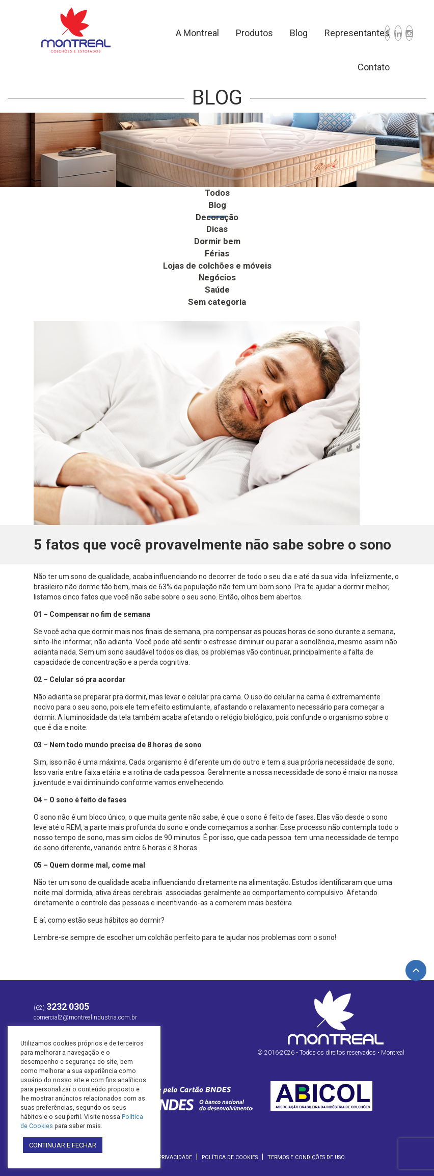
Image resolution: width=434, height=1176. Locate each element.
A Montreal (163, 33)
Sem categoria (217, 297)
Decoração (217, 216)
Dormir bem (217, 239)
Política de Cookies (230, 1152)
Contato (340, 67)
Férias (217, 250)
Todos (217, 192)
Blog (265, 33)
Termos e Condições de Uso (306, 1152)
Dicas (217, 227)
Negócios (217, 274)
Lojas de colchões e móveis (217, 262)
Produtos (220, 33)
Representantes (323, 33)
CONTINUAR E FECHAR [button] (62, 1145)
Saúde (217, 286)
